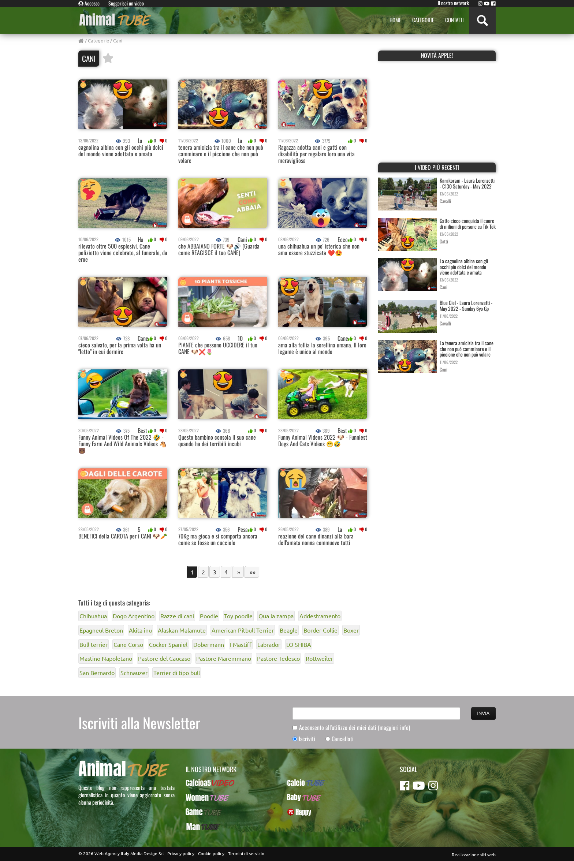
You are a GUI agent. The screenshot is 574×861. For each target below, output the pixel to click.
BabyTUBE (297, 797)
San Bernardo (97, 672)
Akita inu (140, 630)
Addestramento (319, 615)
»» (252, 571)
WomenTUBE (199, 797)
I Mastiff (240, 644)
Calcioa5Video (201, 782)
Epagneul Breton (101, 630)
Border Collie (320, 630)
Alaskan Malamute (182, 630)
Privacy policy (180, 853)
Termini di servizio (246, 853)
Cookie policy (211, 853)
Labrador (268, 644)
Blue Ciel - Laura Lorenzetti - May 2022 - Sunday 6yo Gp (466, 305)
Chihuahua (93, 615)
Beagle (289, 630)
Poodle (209, 615)
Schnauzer (134, 672)
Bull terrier (93, 644)
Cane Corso (128, 644)
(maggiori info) (394, 727)
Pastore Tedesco (278, 658)
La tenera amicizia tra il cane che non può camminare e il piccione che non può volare (466, 348)
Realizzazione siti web (474, 854)
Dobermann (208, 644)
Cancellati (343, 739)
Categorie (98, 40)
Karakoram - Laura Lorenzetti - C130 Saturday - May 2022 (467, 183)
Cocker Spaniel (168, 644)
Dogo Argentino (133, 615)
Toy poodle (238, 615)
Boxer (351, 630)
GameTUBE (197, 812)
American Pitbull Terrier (243, 630)
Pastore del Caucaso (164, 658)
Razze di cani (177, 615)
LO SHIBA (298, 644)
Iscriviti (307, 739)
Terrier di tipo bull (176, 672)
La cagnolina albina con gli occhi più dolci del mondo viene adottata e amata (464, 266)
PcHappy (296, 812)
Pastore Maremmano (223, 658)
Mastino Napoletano (105, 658)
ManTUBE (196, 826)
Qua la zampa (276, 615)
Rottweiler (319, 658)
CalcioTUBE (299, 782)
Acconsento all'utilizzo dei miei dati (354, 727)
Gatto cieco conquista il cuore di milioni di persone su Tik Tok (468, 223)
